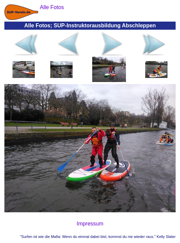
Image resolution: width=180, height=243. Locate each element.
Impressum (90, 223)
